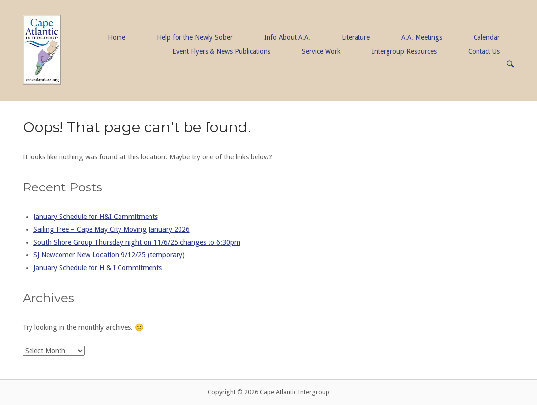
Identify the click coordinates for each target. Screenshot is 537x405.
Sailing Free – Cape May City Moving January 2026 (111, 229)
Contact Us (484, 51)
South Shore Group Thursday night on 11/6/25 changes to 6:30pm (136, 242)
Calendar (487, 37)
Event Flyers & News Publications (221, 51)
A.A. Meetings (421, 37)
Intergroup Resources (404, 51)
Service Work (321, 51)
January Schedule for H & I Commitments (97, 268)
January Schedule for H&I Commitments (95, 216)
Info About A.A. (287, 37)
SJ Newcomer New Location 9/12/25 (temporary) (109, 255)
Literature (356, 37)
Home (116, 37)
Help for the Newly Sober (195, 37)
